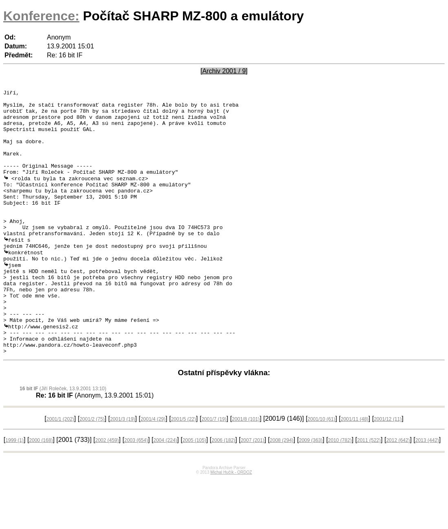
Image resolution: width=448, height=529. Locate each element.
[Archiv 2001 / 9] (224, 71)
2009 (310, 491)
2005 (194, 491)
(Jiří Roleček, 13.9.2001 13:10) (63, 439)
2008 (282, 491)
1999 (14, 491)
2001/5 (183, 469)
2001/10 (321, 469)
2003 (136, 491)
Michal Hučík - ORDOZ (231, 522)
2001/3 (122, 469)
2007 (252, 491)
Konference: (41, 16)
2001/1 (60, 469)
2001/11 (355, 469)
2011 (369, 491)
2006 (223, 491)
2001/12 (388, 469)
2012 (398, 491)
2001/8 (246, 469)
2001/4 (153, 469)
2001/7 (213, 469)
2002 (107, 491)
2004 (165, 491)
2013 (427, 491)
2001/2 (91, 469)
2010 (340, 491)
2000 (41, 491)
